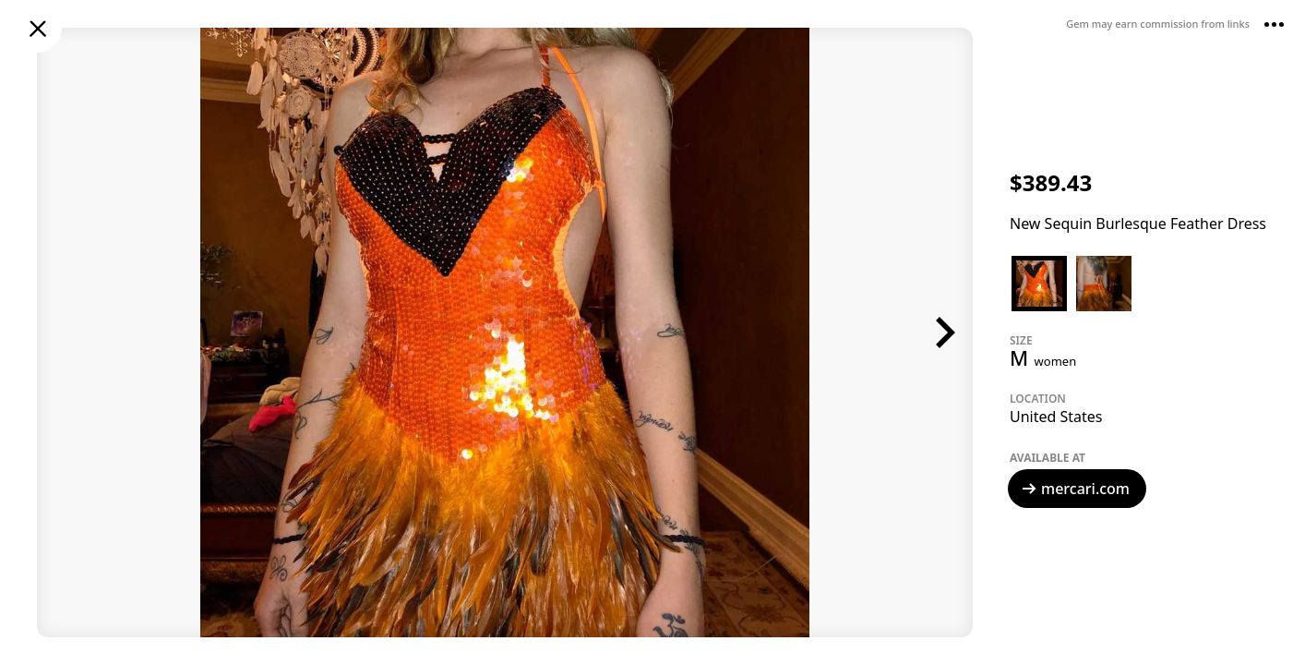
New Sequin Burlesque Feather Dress (1138, 223)
